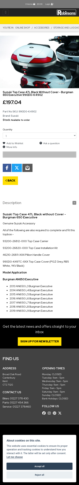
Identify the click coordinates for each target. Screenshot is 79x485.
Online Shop (22, 27)
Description (12, 203)
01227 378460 (22, 406)
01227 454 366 (19, 402)
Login (49, 4)
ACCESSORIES (41, 27)
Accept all (39, 466)
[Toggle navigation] (6, 12)
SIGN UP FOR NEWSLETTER (39, 341)
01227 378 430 (19, 398)
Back (10, 180)
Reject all (39, 475)
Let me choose (14, 457)
